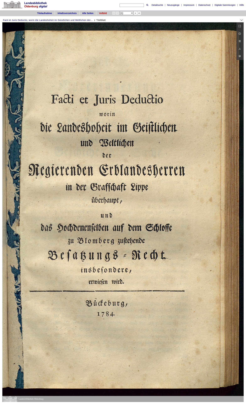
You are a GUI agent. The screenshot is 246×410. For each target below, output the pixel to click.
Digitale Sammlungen (224, 5)
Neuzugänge (173, 5)
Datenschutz (204, 5)
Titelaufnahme (44, 13)
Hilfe (241, 5)
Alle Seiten (88, 13)
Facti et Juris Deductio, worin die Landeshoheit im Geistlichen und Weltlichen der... (48, 20)
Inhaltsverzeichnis (67, 13)
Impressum (189, 5)
